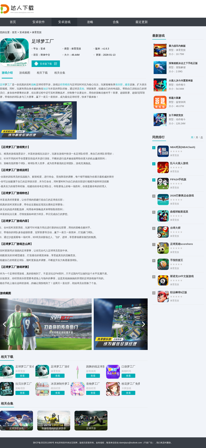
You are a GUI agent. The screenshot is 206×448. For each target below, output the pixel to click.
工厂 (9, 84)
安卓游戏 (64, 22)
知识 (45, 88)
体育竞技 (37, 32)
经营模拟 (65, 84)
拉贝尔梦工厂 (23, 383)
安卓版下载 (46, 63)
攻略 (90, 22)
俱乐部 (119, 84)
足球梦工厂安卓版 (24, 366)
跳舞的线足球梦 (95, 366)
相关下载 (42, 72)
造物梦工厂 (93, 383)
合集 (116, 22)
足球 (2, 84)
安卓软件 (38, 22)
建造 (127, 84)
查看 (22, 375)
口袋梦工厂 (128, 366)
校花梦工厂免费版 (131, 383)
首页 (13, 22)
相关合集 (59, 72)
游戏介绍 (7, 72)
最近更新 (141, 22)
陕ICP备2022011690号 (43, 442)
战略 (33, 84)
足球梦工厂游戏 (60, 366)
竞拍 (81, 88)
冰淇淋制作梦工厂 (60, 383)
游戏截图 (24, 72)
